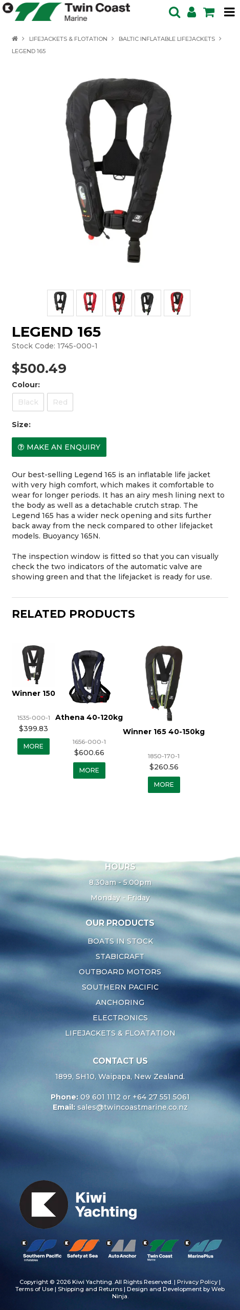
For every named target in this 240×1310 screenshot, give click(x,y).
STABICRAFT (120, 956)
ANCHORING (120, 1002)
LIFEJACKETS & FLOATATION (120, 1033)
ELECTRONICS (120, 1017)
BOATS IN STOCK (120, 941)
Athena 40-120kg (89, 717)
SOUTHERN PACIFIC (120, 987)
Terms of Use (34, 1289)
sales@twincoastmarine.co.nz (132, 1107)
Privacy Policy (197, 1281)
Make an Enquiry (63, 447)
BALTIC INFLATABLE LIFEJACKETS (167, 38)
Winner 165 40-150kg (164, 731)
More (33, 746)
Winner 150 (33, 693)
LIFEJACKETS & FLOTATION (68, 38)
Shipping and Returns (90, 1289)
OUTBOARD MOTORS (120, 971)
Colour (25, 384)
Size (20, 424)
